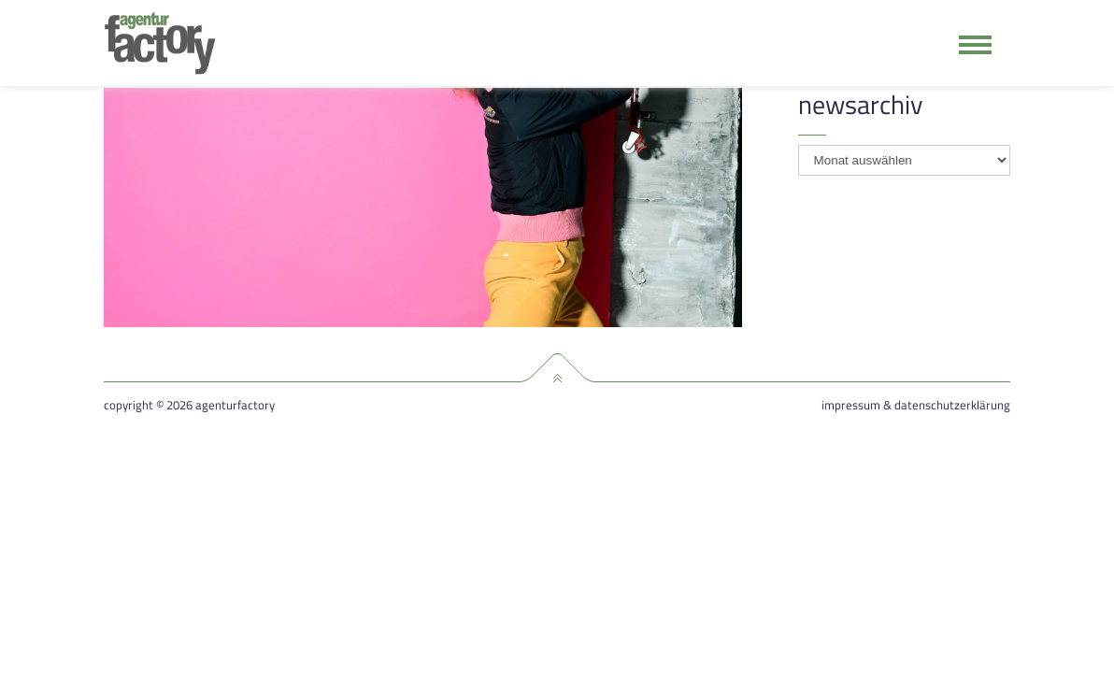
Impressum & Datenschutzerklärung (915, 405)
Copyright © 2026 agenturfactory (189, 405)
